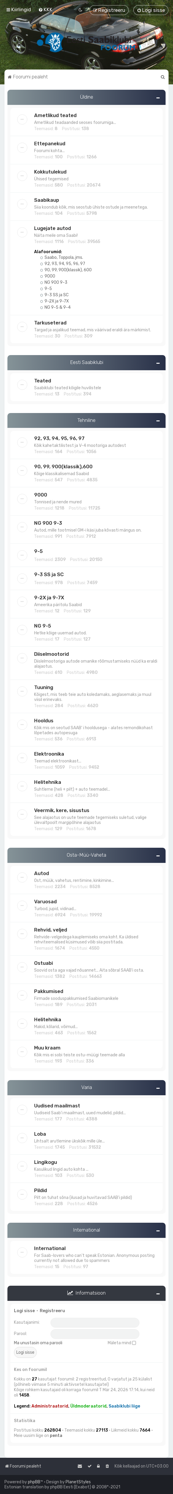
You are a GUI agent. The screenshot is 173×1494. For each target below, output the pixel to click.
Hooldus (43, 721)
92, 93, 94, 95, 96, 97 (62, 263)
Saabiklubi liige (124, 1406)
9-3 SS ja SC (54, 294)
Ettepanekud (49, 143)
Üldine (86, 97)
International (86, 1230)
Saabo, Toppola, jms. (61, 257)
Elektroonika (49, 754)
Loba (40, 1134)
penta (56, 1435)
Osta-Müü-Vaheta (86, 855)
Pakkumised (48, 991)
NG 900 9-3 (54, 282)
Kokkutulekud (50, 172)
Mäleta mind (122, 1342)
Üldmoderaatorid (88, 1406)
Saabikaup (46, 200)
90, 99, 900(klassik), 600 (66, 269)
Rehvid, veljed (50, 930)
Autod (41, 873)
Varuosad (45, 901)
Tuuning (43, 687)
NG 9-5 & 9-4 (55, 307)
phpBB (34, 1481)
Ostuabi (43, 963)
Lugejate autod (52, 228)
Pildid (40, 1190)
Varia (86, 1087)
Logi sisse (24, 1310)
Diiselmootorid (51, 654)
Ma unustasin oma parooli (38, 1342)
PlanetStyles (78, 1481)
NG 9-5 (42, 626)
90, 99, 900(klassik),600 (63, 466)
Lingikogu (45, 1162)
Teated (42, 381)
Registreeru (52, 1310)
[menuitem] (45, 9)
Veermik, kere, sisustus (61, 810)
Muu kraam (47, 1048)
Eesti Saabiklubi (86, 362)
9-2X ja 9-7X (54, 301)
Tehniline (86, 420)
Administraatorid (49, 1406)
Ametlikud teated (55, 115)
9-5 (46, 288)
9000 (47, 276)
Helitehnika (47, 782)
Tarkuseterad (50, 323)
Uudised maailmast (57, 1106)
